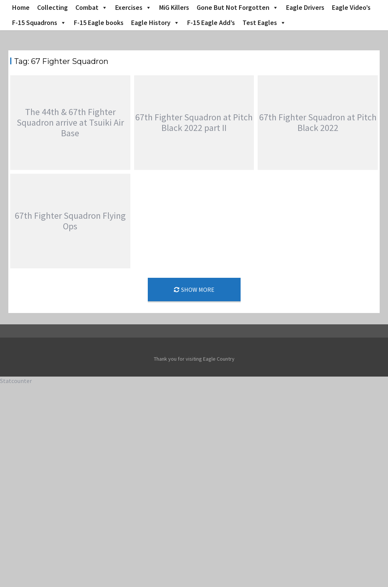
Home (21, 7)
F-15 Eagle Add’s (211, 22)
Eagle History (155, 22)
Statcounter (16, 381)
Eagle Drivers (305, 7)
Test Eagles (264, 22)
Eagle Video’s (351, 7)
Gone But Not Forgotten (237, 7)
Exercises (133, 7)
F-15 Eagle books (99, 22)
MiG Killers (174, 7)
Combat (91, 7)
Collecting (52, 7)
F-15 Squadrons (39, 22)
